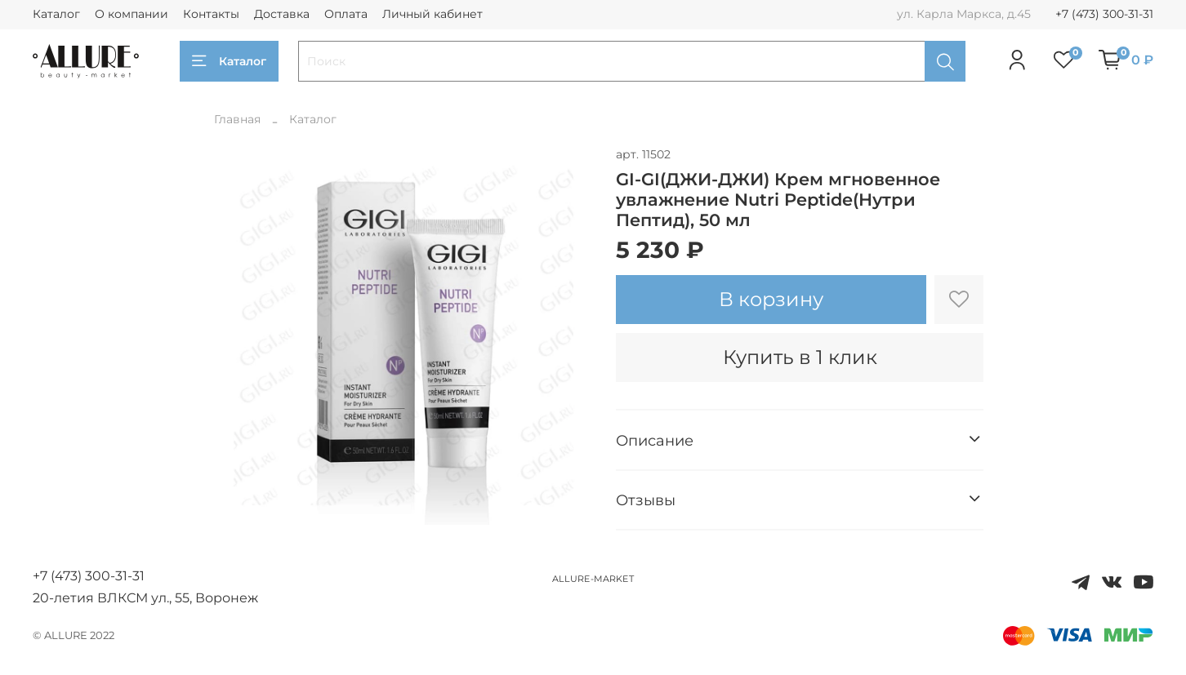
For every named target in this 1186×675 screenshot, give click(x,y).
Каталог (56, 14)
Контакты (211, 14)
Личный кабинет (432, 14)
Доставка (282, 14)
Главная (237, 119)
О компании (131, 14)
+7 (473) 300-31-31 (1104, 14)
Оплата (346, 14)
